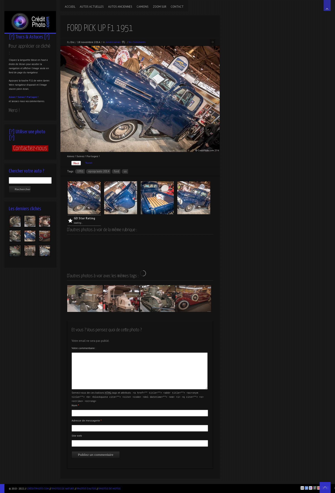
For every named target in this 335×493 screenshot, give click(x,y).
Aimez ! (13, 97)
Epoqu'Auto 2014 (98, 171)
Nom (75, 404)
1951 (80, 171)
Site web (77, 435)
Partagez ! (32, 97)
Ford (116, 171)
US (125, 171)
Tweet (88, 162)
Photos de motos (109, 488)
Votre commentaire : (84, 348)
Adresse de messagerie (87, 419)
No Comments (137, 42)
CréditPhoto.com (38, 488)
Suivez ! (22, 97)
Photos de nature (63, 488)
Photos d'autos (86, 488)
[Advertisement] (173, 487)
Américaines (113, 42)
